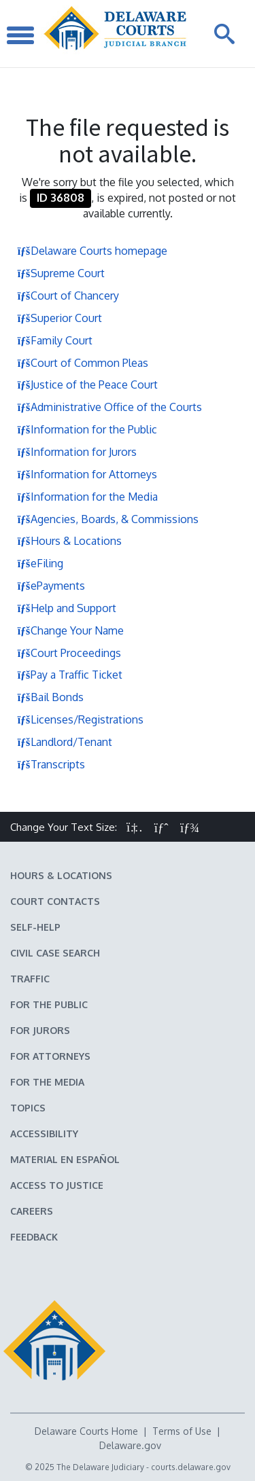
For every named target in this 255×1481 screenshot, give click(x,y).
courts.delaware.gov (191, 1467)
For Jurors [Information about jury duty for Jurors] (40, 1030)
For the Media (47, 1082)
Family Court (54, 340)
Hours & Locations (69, 541)
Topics (28, 1107)
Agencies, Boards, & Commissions (108, 519)
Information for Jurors (77, 452)
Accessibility (44, 1133)
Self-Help (35, 927)
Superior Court (59, 318)
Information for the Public (87, 429)
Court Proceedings (69, 653)
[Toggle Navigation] (20, 33)
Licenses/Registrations (80, 719)
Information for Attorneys (87, 474)
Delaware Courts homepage (92, 250)
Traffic (30, 978)
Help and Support (66, 608)
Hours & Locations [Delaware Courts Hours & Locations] (61, 875)
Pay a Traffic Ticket (69, 674)
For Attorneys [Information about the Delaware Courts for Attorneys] (50, 1056)
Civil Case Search (55, 953)
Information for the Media (87, 496)
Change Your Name (70, 630)
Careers (31, 1211)
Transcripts (51, 764)
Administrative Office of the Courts (109, 407)
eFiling (40, 563)
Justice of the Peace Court (87, 384)
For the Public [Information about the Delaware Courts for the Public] (49, 1004)
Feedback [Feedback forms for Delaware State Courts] (34, 1237)
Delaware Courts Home (86, 1431)
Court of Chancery (68, 295)
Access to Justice (56, 1185)
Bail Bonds (50, 697)
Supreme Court (61, 273)
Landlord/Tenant (64, 742)
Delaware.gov (130, 1445)
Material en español (65, 1159)
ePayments (51, 585)
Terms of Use (181, 1431)
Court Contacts (55, 901)
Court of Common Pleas (82, 363)
